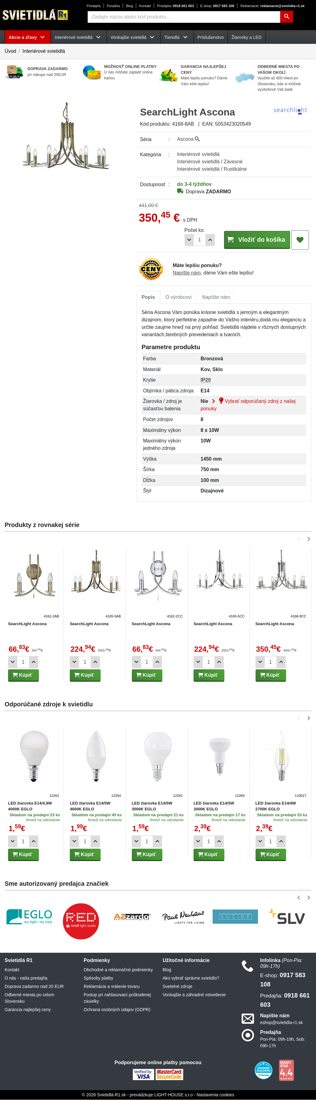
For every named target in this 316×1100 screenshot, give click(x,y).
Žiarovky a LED (246, 37)
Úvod (10, 51)
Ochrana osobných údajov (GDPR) (117, 1009)
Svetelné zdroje (178, 986)
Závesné (233, 161)
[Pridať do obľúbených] (300, 240)
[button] (300, 539)
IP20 (206, 380)
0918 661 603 (175, 6)
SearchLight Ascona (27, 624)
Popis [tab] (148, 297)
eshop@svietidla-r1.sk (281, 1022)
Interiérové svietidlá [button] (79, 37)
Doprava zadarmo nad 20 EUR (34, 986)
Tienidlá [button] (176, 37)
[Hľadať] (286, 17)
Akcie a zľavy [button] (28, 37)
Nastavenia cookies (215, 1095)
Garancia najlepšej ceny (28, 1009)
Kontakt (145, 6)
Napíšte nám (187, 273)
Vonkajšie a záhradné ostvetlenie (194, 995)
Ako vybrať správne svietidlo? (191, 978)
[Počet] (190, 240)
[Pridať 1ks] (200, 240)
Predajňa (94, 6)
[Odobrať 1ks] (179, 240)
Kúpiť (22, 675)
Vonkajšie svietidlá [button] (133, 37)
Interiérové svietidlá (44, 51)
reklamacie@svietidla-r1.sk (272, 6)
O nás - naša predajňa (26, 978)
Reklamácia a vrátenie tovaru (111, 986)
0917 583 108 (217, 6)
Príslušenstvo (211, 37)
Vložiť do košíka (252, 240)
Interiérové (198, 154)
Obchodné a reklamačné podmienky (118, 970)
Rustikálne (235, 169)
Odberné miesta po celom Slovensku (29, 998)
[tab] (148, 297)
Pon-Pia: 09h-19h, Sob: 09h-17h (282, 1042)
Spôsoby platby (98, 978)
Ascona (188, 139)
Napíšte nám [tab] (216, 297)
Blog (129, 6)
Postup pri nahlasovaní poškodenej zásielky (117, 998)
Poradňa (113, 6)
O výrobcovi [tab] (178, 297)
